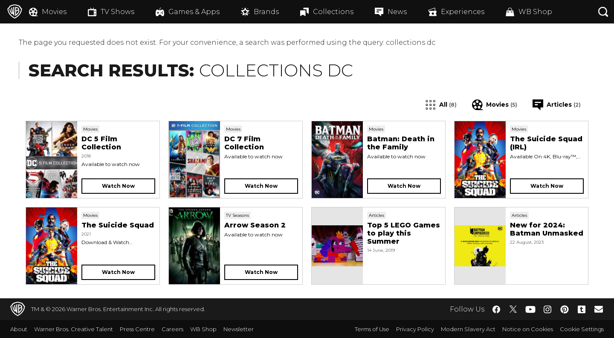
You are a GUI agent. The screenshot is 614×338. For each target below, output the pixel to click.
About (18, 329)
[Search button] (603, 11)
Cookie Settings (582, 329)
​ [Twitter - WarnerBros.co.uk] (513, 309)
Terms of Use (372, 329)
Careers (172, 329)
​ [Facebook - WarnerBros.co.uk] (496, 309)
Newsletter (238, 329)
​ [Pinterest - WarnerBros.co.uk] (564, 309)
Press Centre (137, 329)
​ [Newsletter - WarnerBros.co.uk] (599, 309)
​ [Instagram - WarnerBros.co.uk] (547, 309)
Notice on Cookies (527, 329)
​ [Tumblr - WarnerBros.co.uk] (581, 309)
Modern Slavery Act (468, 329)
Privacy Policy (415, 329)
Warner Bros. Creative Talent (73, 329)
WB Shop (203, 329)
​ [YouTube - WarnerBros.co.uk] (530, 309)
